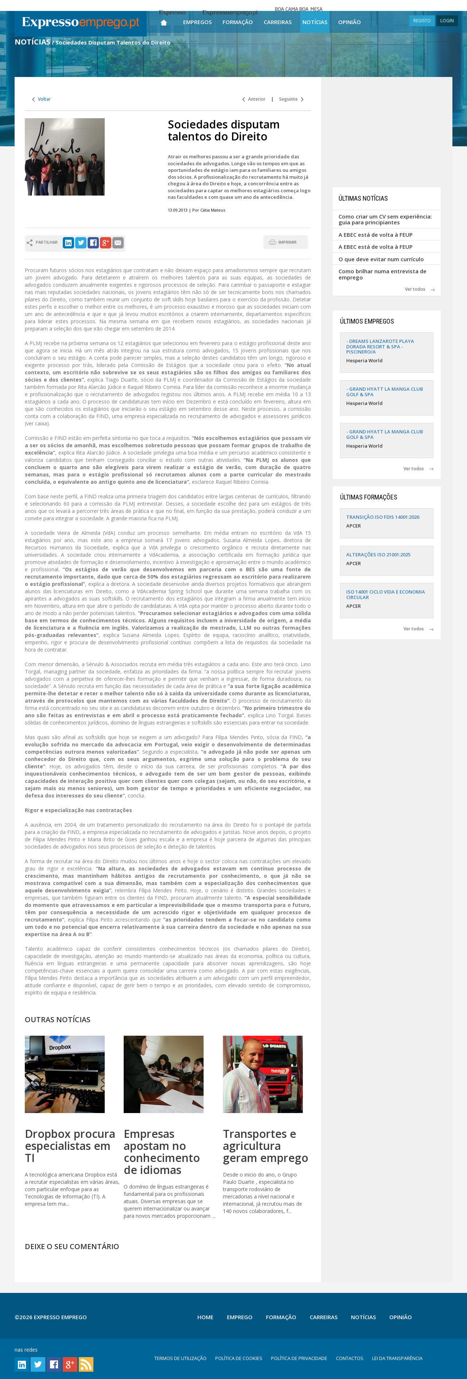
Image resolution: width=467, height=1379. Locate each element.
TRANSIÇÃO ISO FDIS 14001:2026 (382, 517)
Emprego (239, 1317)
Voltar (41, 99)
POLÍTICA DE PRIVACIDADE (299, 1358)
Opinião (349, 22)
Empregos (197, 22)
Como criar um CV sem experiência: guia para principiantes (385, 219)
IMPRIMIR (287, 242)
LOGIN (447, 21)
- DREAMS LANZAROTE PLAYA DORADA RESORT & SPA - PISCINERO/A (380, 346)
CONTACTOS (349, 1358)
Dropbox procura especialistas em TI (70, 1145)
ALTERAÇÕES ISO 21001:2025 (378, 554)
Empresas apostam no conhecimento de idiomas (162, 1151)
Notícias (314, 22)
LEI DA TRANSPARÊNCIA (397, 1358)
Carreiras (278, 22)
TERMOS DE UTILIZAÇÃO (180, 1358)
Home (205, 1317)
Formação (238, 22)
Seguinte (291, 99)
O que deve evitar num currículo (381, 259)
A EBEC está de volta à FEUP (376, 234)
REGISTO (422, 21)
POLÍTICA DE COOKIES (238, 1358)
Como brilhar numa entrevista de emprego (383, 274)
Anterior (254, 99)
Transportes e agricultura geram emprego (265, 1145)
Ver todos (420, 289)
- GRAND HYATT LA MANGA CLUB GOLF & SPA (384, 391)
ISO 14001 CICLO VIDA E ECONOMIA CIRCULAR (385, 594)
